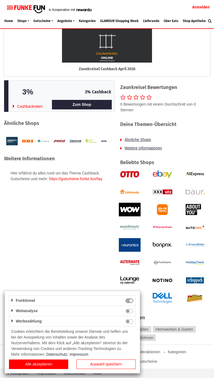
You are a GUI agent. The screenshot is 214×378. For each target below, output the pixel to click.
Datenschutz (56, 354)
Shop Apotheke (194, 21)
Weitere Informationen (143, 148)
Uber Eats (171, 21)
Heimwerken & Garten (174, 329)
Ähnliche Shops (138, 139)
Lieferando (151, 21)
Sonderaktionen (147, 352)
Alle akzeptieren (38, 364)
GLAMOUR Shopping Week (119, 21)
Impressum (79, 354)
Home (8, 21)
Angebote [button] (64, 21)
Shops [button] (22, 21)
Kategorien (87, 21)
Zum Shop (82, 104)
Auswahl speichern (106, 364)
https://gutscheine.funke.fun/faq (75, 179)
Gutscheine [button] (42, 21)
